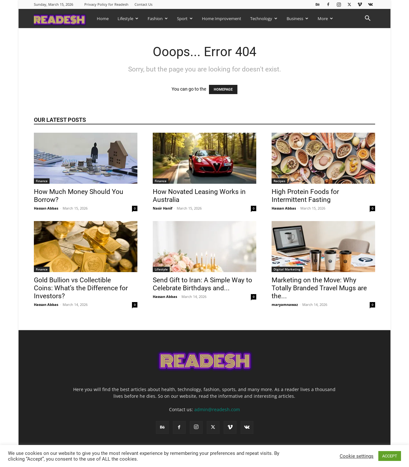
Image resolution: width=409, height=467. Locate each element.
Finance (42, 181)
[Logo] (63, 18)
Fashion (158, 18)
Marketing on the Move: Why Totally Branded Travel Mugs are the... (319, 288)
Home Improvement (221, 18)
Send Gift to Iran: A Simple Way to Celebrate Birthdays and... (202, 284)
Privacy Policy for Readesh (106, 4)
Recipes (279, 181)
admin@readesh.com (217, 409)
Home (103, 18)
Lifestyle (128, 18)
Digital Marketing (287, 269)
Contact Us (143, 4)
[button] (367, 19)
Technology (263, 18)
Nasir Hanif (162, 208)
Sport (185, 18)
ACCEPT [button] (389, 456)
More (325, 18)
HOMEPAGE (223, 89)
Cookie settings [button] (357, 456)
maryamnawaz (285, 304)
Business (297, 18)
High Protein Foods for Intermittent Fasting (305, 196)
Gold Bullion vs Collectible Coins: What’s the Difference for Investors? (81, 288)
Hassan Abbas (46, 208)
